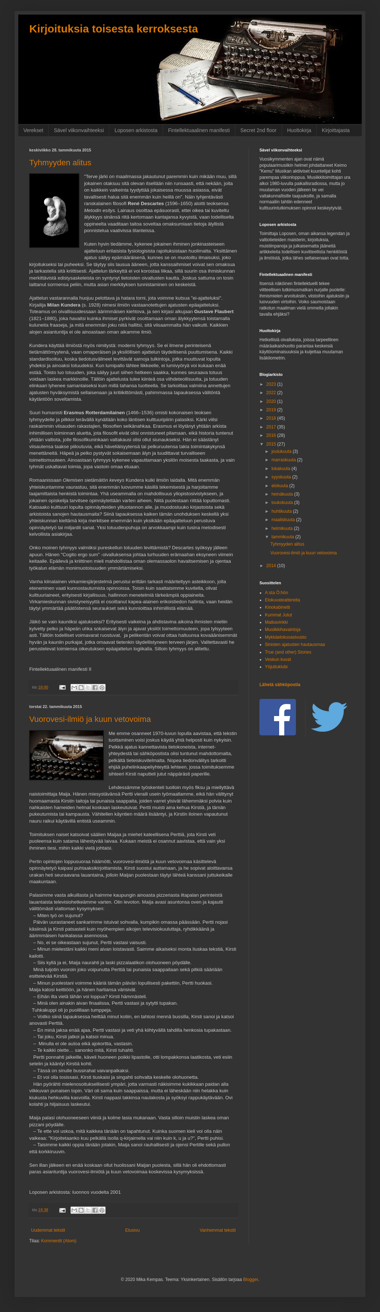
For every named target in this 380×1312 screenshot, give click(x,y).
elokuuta (280, 485)
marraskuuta (284, 459)
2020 (271, 401)
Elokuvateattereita (282, 600)
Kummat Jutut (278, 614)
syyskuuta (281, 477)
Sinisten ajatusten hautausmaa (295, 644)
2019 (271, 409)
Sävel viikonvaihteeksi (79, 130)
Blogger (250, 1279)
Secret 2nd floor (258, 130)
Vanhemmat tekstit (218, 1230)
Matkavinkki (276, 622)
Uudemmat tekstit (48, 1230)
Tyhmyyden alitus (60, 162)
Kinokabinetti (277, 607)
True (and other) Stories (288, 652)
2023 (271, 384)
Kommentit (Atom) (58, 1240)
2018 (271, 418)
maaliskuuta (283, 519)
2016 (271, 435)
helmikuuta (282, 528)
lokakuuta (281, 468)
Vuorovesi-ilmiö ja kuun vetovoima (90, 719)
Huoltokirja (299, 130)
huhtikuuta (282, 511)
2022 (271, 392)
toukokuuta (282, 502)
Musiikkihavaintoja (282, 629)
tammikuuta (283, 536)
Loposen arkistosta (135, 130)
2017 (271, 427)
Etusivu (132, 1230)
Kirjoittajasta (336, 130)
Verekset (33, 130)
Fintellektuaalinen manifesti (199, 130)
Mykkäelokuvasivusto (285, 637)
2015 (271, 444)
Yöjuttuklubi (276, 666)
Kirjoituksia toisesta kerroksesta (113, 29)
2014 (271, 565)
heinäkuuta (282, 494)
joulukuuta (282, 451)
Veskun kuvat (278, 659)
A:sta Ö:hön (276, 592)
